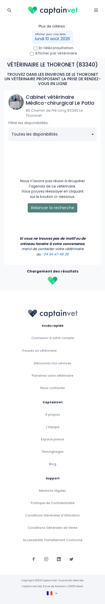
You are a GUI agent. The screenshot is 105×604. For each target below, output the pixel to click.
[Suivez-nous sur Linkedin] (59, 558)
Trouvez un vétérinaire (39, 351)
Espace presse (52, 439)
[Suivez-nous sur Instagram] (46, 558)
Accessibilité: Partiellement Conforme (52, 540)
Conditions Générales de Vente (52, 528)
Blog (52, 464)
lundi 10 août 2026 (52, 39)
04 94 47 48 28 (56, 254)
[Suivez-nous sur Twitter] (71, 558)
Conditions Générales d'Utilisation (52, 515)
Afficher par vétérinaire (56, 53)
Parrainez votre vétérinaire (52, 376)
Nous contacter (52, 388)
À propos (52, 415)
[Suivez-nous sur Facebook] (34, 558)
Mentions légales (52, 491)
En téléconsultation (56, 47)
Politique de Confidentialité (52, 503)
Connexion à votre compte (52, 338)
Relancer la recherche (52, 208)
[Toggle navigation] (9, 10)
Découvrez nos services (52, 363)
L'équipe (52, 427)
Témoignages (53, 452)
